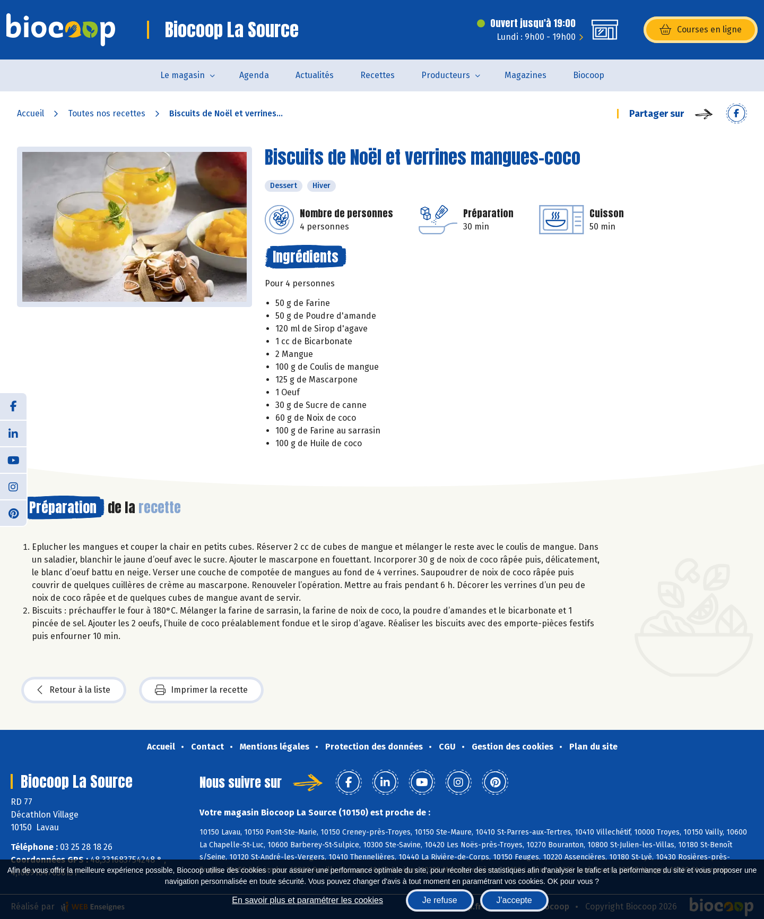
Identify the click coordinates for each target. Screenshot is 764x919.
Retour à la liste (73, 690)
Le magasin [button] (182, 75)
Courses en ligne (700, 29)
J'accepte (514, 900)
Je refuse (439, 900)
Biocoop (588, 75)
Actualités (315, 75)
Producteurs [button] (445, 75)
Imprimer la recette (201, 690)
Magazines (525, 75)
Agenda (254, 75)
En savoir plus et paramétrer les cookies (307, 900)
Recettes (377, 75)
